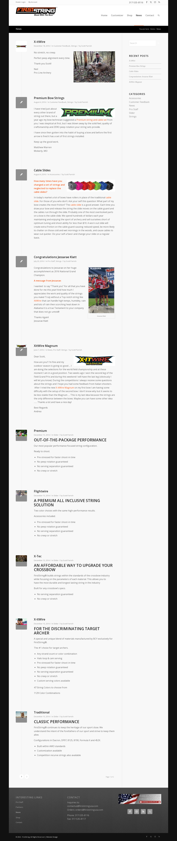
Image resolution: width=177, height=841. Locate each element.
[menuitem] (21, 2)
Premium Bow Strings (49, 98)
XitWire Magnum (46, 346)
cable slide (76, 204)
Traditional (42, 712)
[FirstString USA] (36, 15)
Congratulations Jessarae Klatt (55, 257)
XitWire (37, 300)
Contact (19, 822)
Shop (18, 817)
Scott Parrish (86, 46)
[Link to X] (151, 2)
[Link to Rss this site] (159, 2)
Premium (40, 431)
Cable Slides (42, 170)
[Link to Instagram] (155, 2)
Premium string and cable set (91, 119)
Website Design (52, 837)
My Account (32, 2)
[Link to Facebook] (147, 2)
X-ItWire (39, 619)
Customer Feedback (62, 46)
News (19, 28)
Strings (74, 46)
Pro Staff (51, 261)
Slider (56, 435)
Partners (19, 807)
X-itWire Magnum (65, 387)
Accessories (55, 174)
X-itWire (39, 42)
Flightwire (41, 491)
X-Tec (37, 556)
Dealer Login (21, 2)
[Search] (158, 15)
